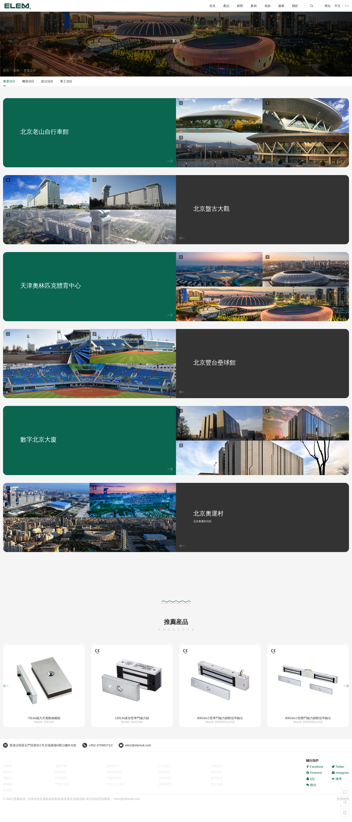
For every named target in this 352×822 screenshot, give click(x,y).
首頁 (212, 6)
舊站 (328, 6)
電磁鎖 (7, 766)
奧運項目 (30, 70)
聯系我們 (165, 784)
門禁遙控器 (114, 778)
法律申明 (165, 778)
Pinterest (314, 779)
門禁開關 (61, 778)
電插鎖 (7, 772)
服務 (281, 6)
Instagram (340, 779)
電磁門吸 (61, 766)
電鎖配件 (113, 766)
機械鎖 (7, 784)
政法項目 (47, 81)
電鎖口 (7, 778)
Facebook (314, 772)
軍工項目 (66, 81)
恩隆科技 (20, 800)
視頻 (267, 6)
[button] (6, 686)
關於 (295, 6)
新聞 (240, 6)
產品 (226, 6)
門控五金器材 (116, 784)
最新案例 (217, 772)
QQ (310, 785)
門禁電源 (61, 772)
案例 (254, 6)
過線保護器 (114, 772)
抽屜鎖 (7, 790)
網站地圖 (217, 784)
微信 (311, 791)
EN (347, 6)
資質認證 (165, 772)
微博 (337, 785)
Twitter (338, 772)
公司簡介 (165, 766)
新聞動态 (217, 778)
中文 (337, 6)
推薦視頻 (217, 766)
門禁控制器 (62, 784)
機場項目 (28, 81)
